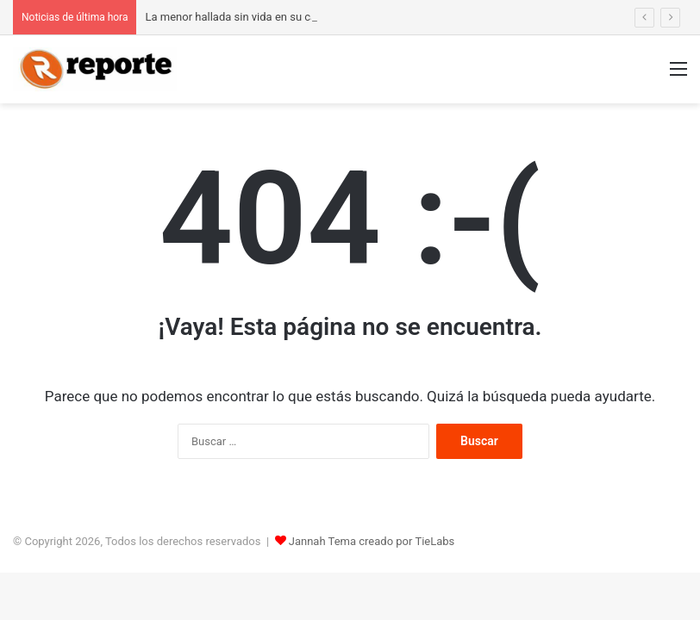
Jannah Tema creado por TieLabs (372, 541)
